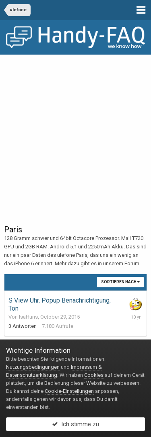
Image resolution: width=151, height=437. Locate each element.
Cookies (93, 375)
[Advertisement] (75, 134)
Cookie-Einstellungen (69, 391)
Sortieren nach (120, 282)
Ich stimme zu (75, 424)
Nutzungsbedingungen (33, 367)
